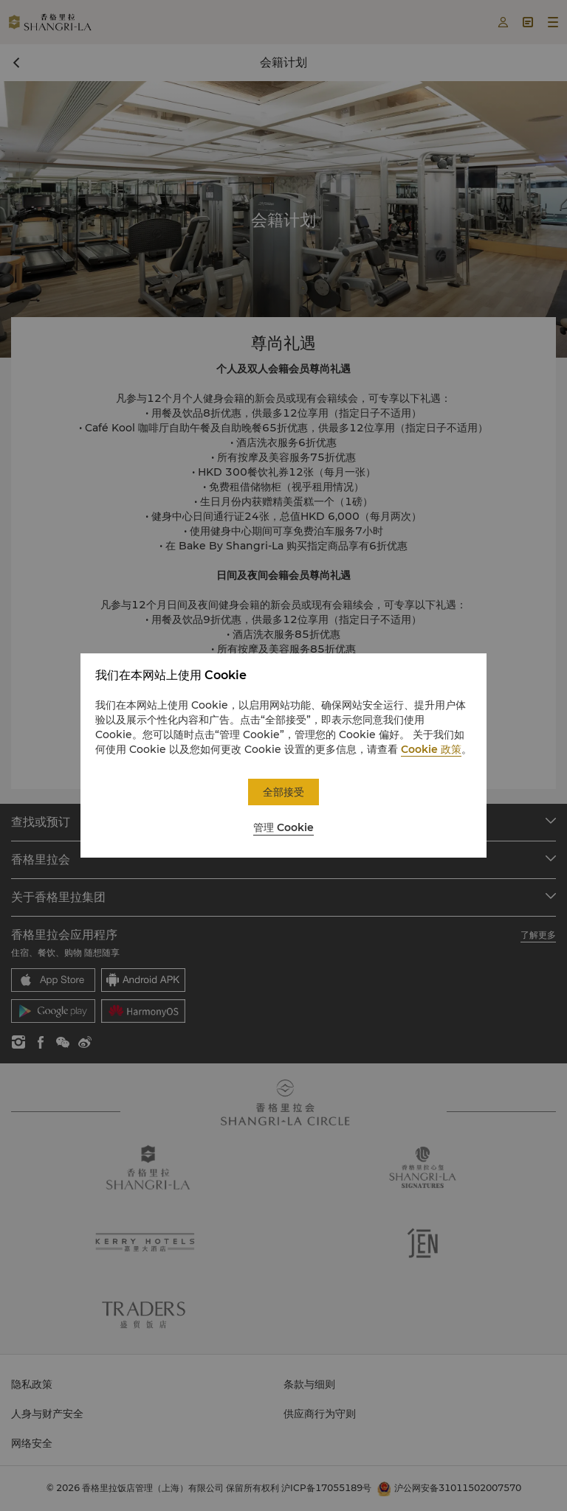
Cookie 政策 (431, 749)
